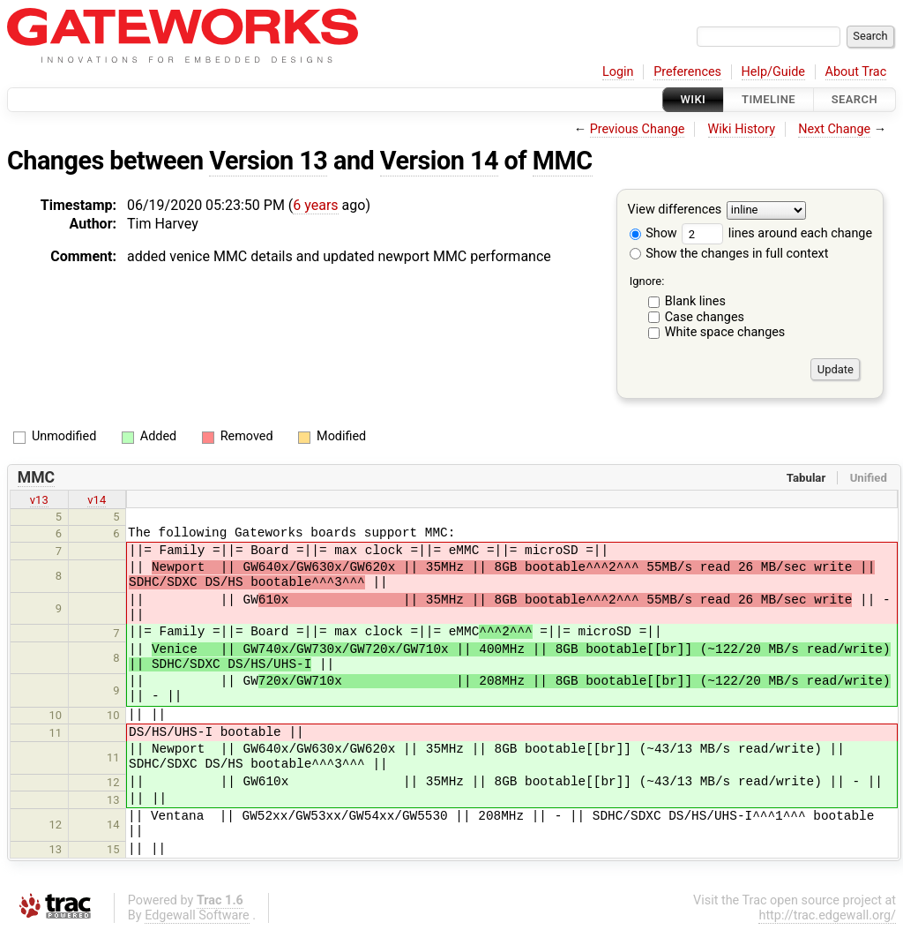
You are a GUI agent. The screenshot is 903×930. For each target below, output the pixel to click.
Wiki (693, 99)
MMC (563, 161)
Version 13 (268, 161)
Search (854, 99)
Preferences (687, 71)
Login (618, 71)
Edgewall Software (197, 915)
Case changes (704, 317)
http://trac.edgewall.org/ (827, 915)
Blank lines (695, 301)
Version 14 (439, 161)
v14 (96, 499)
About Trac (856, 71)
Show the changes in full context (729, 253)
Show (653, 233)
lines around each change (777, 233)
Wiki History (741, 129)
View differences (675, 210)
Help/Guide (773, 71)
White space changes (725, 332)
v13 (39, 499)
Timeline (768, 99)
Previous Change (637, 129)
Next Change (834, 129)
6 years (315, 205)
